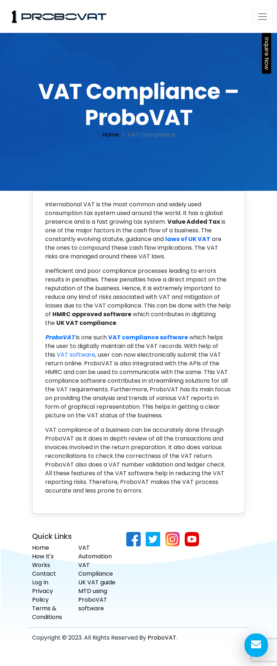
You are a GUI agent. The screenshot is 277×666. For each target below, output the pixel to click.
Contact (44, 574)
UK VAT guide (96, 582)
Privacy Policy (42, 595)
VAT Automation (95, 551)
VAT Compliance (95, 569)
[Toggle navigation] (262, 16)
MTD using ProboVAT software (92, 600)
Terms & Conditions (47, 612)
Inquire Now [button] (267, 53)
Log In (40, 582)
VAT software (76, 355)
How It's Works (43, 560)
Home (110, 134)
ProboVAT (162, 637)
